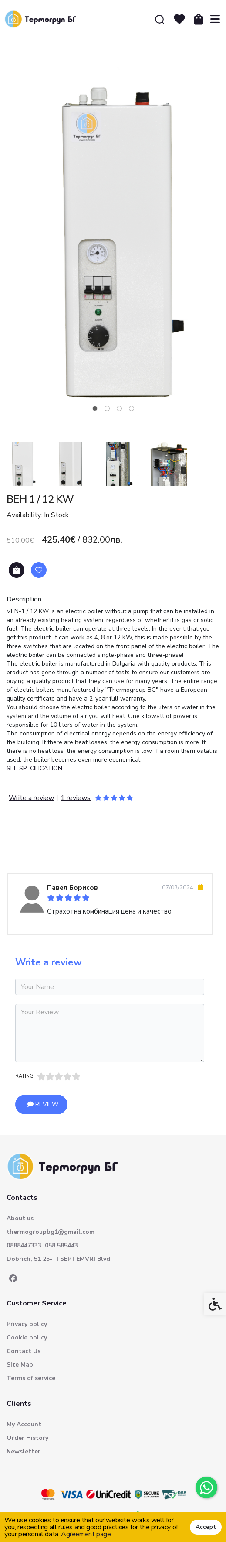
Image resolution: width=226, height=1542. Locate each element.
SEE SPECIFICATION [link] (34, 768)
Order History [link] (27, 1438)
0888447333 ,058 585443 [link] (42, 1245)
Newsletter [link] (23, 1451)
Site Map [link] (20, 1364)
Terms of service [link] (31, 1378)
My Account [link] (24, 1424)
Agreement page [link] (86, 1534)
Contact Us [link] (23, 1351)
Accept (206, 1527)
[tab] (95, 408)
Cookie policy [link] (27, 1337)
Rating (24, 1076)
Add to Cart (16, 570)
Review (42, 1104)
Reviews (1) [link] (31, 842)
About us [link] (20, 1218)
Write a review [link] (31, 798)
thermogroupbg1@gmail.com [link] (50, 1232)
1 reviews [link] (76, 798)
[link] (206, 1487)
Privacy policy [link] (27, 1324)
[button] (22, 464)
